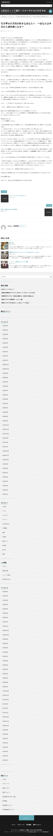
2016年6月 (5, 477)
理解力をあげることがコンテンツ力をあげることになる (24, 252)
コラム (4, 510)
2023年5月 (5, 330)
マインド (5, 519)
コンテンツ (11, 30)
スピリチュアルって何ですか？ (17, 195)
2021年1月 (5, 360)
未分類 (4, 545)
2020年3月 (5, 377)
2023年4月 (5, 334)
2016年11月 (6, 455)
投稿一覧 (22, 226)
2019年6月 (5, 395)
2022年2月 (5, 347)
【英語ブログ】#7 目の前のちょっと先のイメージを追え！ (15, 302)
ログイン (5, 566)
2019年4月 (5, 399)
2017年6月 (5, 438)
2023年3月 (5, 338)
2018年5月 (5, 407)
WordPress (46, 831)
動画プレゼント (6, 788)
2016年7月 (5, 472)
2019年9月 (5, 382)
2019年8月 (5, 386)
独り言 (4, 549)
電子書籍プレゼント (7, 805)
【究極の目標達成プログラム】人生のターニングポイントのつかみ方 (18, 292)
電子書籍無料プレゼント (9, 809)
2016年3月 (5, 485)
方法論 (4, 536)
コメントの (6, 575)
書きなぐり (5, 541)
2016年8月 (5, 468)
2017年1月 (5, 446)
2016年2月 (5, 490)
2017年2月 (5, 442)
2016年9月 (5, 464)
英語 (4, 554)
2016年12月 (6, 451)
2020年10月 (6, 369)
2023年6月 (5, 325)
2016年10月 (6, 459)
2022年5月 (5, 343)
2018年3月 (5, 416)
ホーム (13, 824)
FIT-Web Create (32, 831)
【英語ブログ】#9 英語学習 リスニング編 (11, 299)
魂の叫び (11, 243)
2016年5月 (5, 481)
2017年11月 (6, 429)
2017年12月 (6, 425)
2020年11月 (6, 364)
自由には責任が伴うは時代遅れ (9, 209)
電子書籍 (5, 801)
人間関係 (5, 528)
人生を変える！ (6, 524)
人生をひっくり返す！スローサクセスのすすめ (23, 11)
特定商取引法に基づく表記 (9, 796)
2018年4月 (5, 412)
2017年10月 (6, 433)
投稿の (5, 570)
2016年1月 (5, 494)
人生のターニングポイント (7, 289)
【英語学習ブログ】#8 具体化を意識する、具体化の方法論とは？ (17, 296)
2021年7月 (5, 356)
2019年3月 (5, 403)
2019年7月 (5, 390)
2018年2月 (5, 420)
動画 (4, 532)
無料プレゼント (6, 792)
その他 (4, 506)
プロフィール (6, 783)
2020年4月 (5, 373)
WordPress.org (6, 579)
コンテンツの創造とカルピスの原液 (18, 261)
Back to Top (27, 818)
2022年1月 (5, 351)
